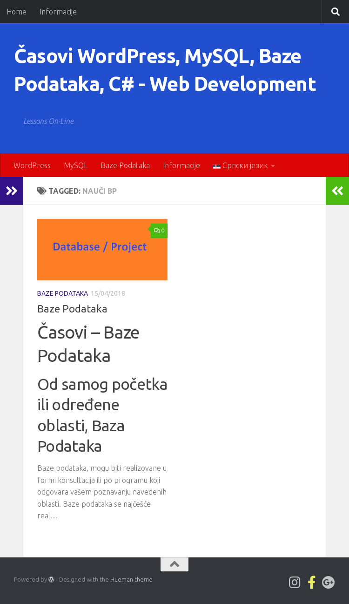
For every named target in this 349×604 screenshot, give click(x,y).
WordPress (32, 165)
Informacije (58, 11)
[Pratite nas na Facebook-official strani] (311, 582)
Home (17, 11)
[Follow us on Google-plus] (328, 582)
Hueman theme (131, 579)
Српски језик (240, 165)
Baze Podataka (125, 165)
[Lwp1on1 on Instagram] (295, 582)
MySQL (75, 165)
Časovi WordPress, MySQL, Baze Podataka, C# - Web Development (165, 70)
